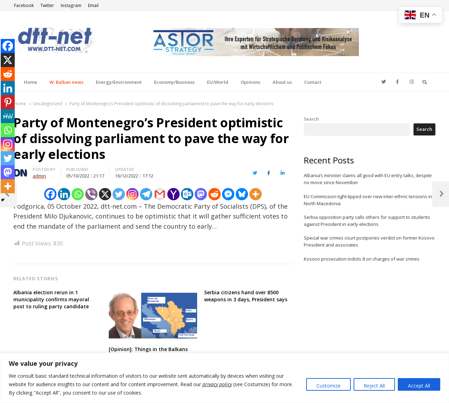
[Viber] (91, 194)
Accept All (419, 385)
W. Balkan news (66, 82)
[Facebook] (50, 194)
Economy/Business (174, 82)
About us (282, 82)
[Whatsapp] (78, 194)
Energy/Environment (119, 82)
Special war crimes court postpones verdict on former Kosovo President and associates (369, 241)
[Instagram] (132, 194)
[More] (255, 194)
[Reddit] (214, 194)
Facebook (24, 5)
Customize (328, 385)
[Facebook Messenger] (228, 194)
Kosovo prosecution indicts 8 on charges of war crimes (362, 259)
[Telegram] (146, 194)
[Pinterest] (8, 102)
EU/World (217, 82)
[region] (224, 378)
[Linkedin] (64, 194)
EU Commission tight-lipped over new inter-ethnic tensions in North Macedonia (368, 200)
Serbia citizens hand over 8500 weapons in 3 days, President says (245, 296)
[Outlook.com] (187, 194)
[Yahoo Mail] (173, 194)
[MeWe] (8, 116)
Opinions (250, 82)
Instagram (71, 5)
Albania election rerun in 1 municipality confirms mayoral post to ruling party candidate (51, 299)
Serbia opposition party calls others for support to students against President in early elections (367, 220)
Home (30, 82)
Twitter (47, 5)
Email (93, 5)
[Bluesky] (242, 194)
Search (311, 119)
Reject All (374, 385)
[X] (105, 194)
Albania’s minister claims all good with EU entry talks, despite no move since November (368, 179)
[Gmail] (160, 194)
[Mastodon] (201, 194)
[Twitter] (119, 194)
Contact (312, 82)
